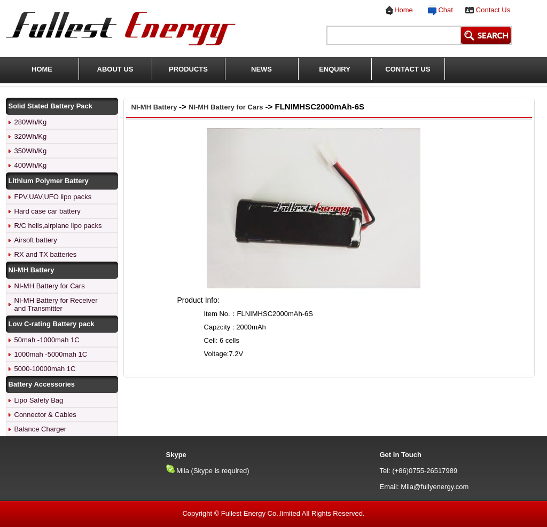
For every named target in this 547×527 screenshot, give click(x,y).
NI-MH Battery (155, 107)
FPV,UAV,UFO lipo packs (53, 197)
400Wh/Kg (30, 165)
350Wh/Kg (30, 151)
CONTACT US (407, 69)
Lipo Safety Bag (39, 400)
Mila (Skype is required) (212, 471)
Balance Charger (40, 429)
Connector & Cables (45, 415)
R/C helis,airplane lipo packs (58, 226)
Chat (443, 10)
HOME (42, 69)
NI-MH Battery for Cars (49, 286)
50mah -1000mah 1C (47, 340)
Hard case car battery (47, 211)
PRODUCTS (188, 69)
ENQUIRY (334, 69)
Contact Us (493, 10)
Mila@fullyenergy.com (434, 487)
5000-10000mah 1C (45, 369)
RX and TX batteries (45, 254)
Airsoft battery (35, 240)
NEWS (261, 69)
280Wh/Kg (30, 122)
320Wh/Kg (30, 136)
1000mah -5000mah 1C (51, 354)
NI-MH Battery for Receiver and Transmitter (56, 304)
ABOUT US (115, 69)
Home (403, 10)
